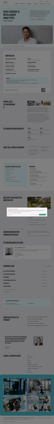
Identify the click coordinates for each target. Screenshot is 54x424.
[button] (10, 214)
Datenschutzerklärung (25, 211)
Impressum (29, 211)
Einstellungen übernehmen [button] (34, 214)
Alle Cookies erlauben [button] (42, 214)
